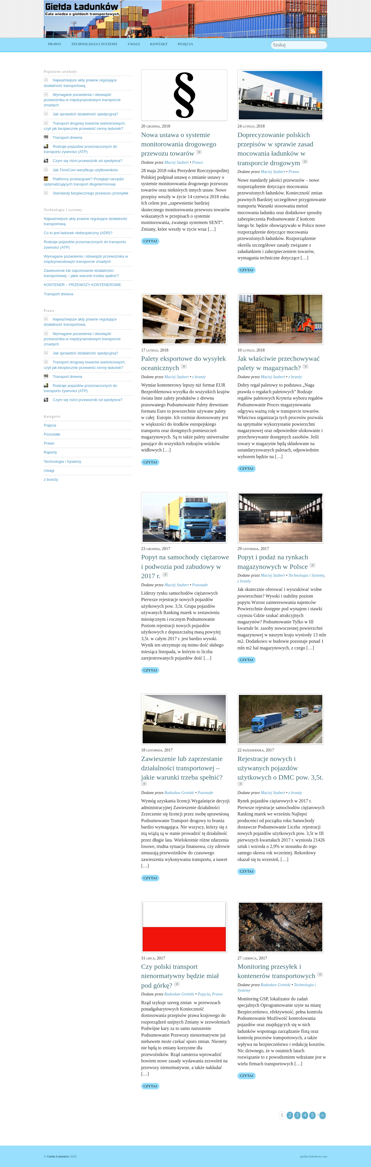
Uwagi (134, 44)
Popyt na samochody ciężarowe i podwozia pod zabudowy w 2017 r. (185, 566)
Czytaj (150, 241)
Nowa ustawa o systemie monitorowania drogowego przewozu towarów (178, 144)
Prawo (54, 44)
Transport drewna (67, 137)
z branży (199, 377)
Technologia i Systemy (94, 44)
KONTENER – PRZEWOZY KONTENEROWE (82, 285)
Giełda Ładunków (58, 1156)
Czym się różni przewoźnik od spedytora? (87, 161)
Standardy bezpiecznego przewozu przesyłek (90, 193)
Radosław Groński (179, 793)
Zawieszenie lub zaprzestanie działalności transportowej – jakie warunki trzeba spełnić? (182, 768)
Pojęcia (185, 44)
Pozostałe (200, 585)
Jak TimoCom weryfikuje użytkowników (85, 170)
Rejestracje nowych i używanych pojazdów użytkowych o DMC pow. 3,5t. (280, 768)
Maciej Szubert (176, 162)
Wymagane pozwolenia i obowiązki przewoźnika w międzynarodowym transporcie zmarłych (82, 99)
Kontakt (159, 44)
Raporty (50, 452)
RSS (322, 31)
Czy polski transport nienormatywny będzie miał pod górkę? (180, 976)
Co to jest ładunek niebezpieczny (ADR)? (78, 233)
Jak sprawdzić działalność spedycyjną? (85, 114)
